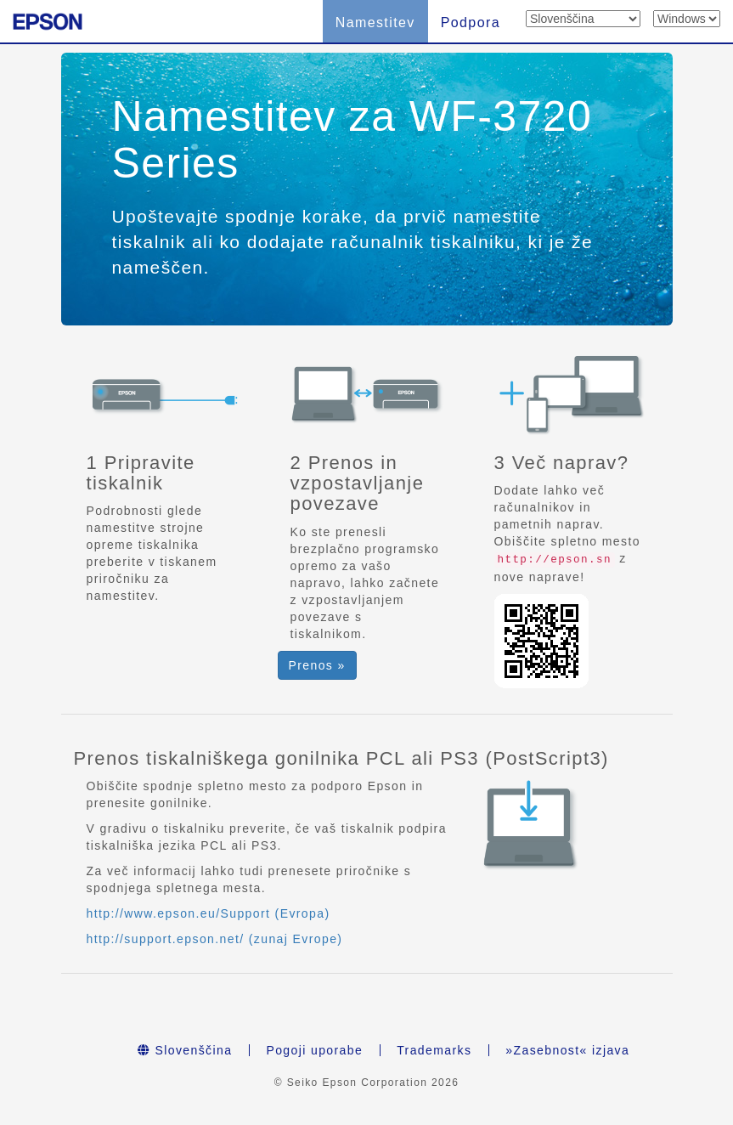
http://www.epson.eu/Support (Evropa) (208, 913)
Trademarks (434, 1050)
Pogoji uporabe (314, 1050)
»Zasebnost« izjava (567, 1050)
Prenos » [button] (317, 665)
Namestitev (375, 22)
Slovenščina (185, 1050)
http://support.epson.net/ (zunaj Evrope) (215, 939)
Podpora (470, 22)
